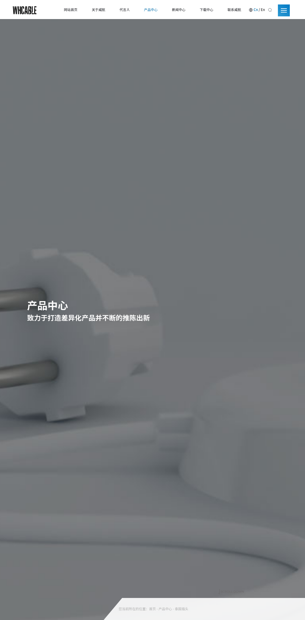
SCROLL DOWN (231, 581)
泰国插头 (181, 608)
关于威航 (98, 9)
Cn (256, 9)
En (263, 9)
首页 (152, 608)
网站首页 (70, 9)
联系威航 (234, 9)
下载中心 (206, 9)
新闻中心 (178, 9)
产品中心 (151, 9)
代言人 (124, 9)
